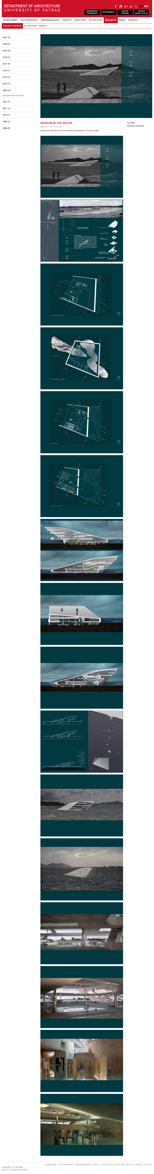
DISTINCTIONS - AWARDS (35, 26)
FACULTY (67, 20)
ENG (146, 6)
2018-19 (6, 57)
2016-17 (6, 70)
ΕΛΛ (141, 6)
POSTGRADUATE (29, 20)
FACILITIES (80, 20)
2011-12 (6, 108)
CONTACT (133, 20)
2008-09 (6, 128)
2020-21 (6, 44)
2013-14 (6, 90)
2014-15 (6, 84)
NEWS (122, 20)
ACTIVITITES (95, 20)
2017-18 (6, 64)
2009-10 (6, 122)
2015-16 (6, 77)
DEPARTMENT (10, 20)
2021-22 (6, 37)
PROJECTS (111, 20)
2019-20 (6, 51)
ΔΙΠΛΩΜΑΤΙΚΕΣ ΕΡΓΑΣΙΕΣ (13, 96)
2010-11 (6, 115)
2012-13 (6, 102)
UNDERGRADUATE (50, 20)
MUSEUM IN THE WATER (56, 123)
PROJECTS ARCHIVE (12, 26)
